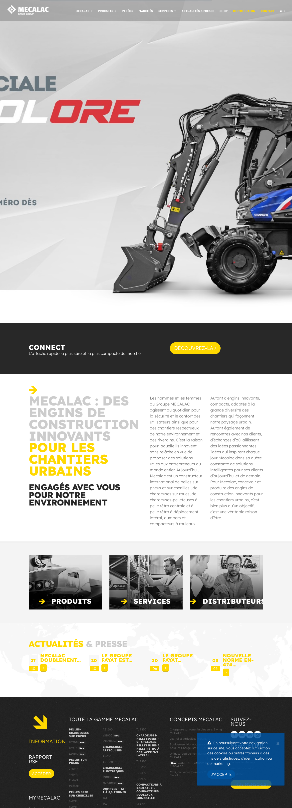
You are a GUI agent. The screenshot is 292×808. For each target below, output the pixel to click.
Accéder (41, 773)
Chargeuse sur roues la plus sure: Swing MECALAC (196, 731)
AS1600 (108, 729)
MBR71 (140, 804)
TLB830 (141, 729)
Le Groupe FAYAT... (177, 657)
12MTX (77, 748)
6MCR (73, 801)
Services (152, 601)
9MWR (73, 774)
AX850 (107, 756)
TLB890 (141, 773)
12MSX (77, 742)
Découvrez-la (195, 348)
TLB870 (141, 761)
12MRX (77, 754)
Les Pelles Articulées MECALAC (190, 738)
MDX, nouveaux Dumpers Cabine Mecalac (191, 773)
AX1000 (108, 762)
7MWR (73, 769)
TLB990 (141, 779)
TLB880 (141, 767)
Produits (71, 601)
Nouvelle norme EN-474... (238, 660)
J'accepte (221, 774)
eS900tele (113, 741)
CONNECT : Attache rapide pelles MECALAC (196, 764)
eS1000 (111, 736)
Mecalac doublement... (60, 657)
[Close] (278, 743)
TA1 (105, 798)
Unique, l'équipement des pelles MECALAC (190, 755)
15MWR (74, 786)
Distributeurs (234, 601)
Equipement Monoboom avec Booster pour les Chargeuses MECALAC (195, 746)
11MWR (73, 780)
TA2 (105, 804)
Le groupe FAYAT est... (116, 657)
